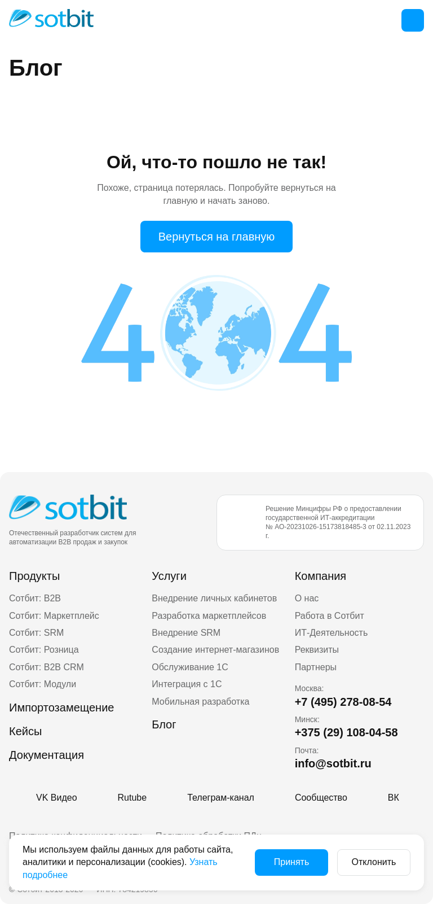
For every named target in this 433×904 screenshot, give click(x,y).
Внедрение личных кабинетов (214, 598)
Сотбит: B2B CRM (46, 667)
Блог (164, 724)
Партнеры (316, 667)
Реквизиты (317, 649)
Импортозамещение (61, 707)
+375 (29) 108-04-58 (346, 732)
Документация (46, 755)
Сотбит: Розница (44, 649)
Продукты (34, 576)
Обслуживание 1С (190, 667)
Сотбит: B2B (35, 598)
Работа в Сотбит (329, 616)
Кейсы (25, 731)
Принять (292, 862)
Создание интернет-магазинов (215, 649)
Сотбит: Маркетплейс (54, 616)
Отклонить (374, 862)
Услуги (169, 576)
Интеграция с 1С (187, 684)
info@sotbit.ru (333, 763)
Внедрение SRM (186, 632)
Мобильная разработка (200, 701)
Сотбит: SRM (36, 632)
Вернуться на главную (216, 236)
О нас (307, 598)
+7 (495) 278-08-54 (343, 702)
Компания (321, 576)
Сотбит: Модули (42, 684)
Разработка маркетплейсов (209, 616)
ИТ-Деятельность (331, 632)
